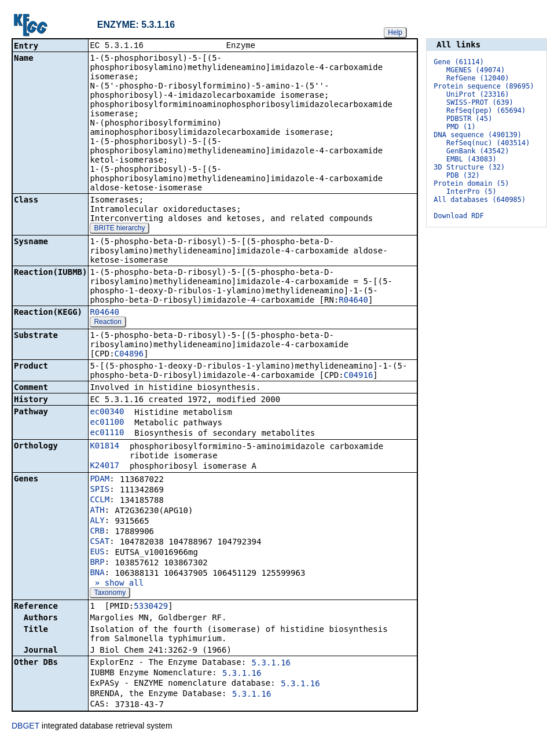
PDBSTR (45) (469, 119)
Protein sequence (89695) (484, 86)
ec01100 (107, 423)
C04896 (129, 354)
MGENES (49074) (475, 70)
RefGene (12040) (477, 78)
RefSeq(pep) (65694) (486, 110)
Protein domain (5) (471, 183)
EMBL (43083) (471, 159)
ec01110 (107, 433)
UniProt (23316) (477, 94)
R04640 (353, 301)
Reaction (107, 323)
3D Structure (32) (469, 167)
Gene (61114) (459, 62)
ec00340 (107, 412)
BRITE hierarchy (119, 229)
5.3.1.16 (271, 663)
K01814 (104, 446)
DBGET (25, 726)
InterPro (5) (471, 191)
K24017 (104, 466)
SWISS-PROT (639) (479, 102)
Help (395, 32)
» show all (117, 583)
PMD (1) (461, 127)
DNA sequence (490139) (478, 135)
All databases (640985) (480, 200)
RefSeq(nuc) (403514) (488, 143)
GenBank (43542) (477, 151)
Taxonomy (110, 594)
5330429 (151, 607)
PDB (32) (463, 175)
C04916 (358, 376)
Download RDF (459, 216)
